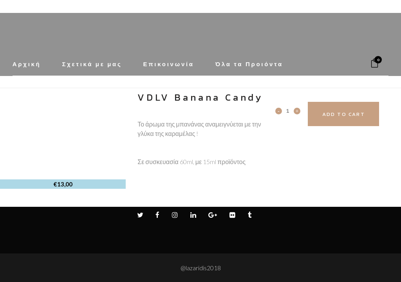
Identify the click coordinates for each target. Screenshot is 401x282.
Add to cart (352, 114)
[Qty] (288, 110)
